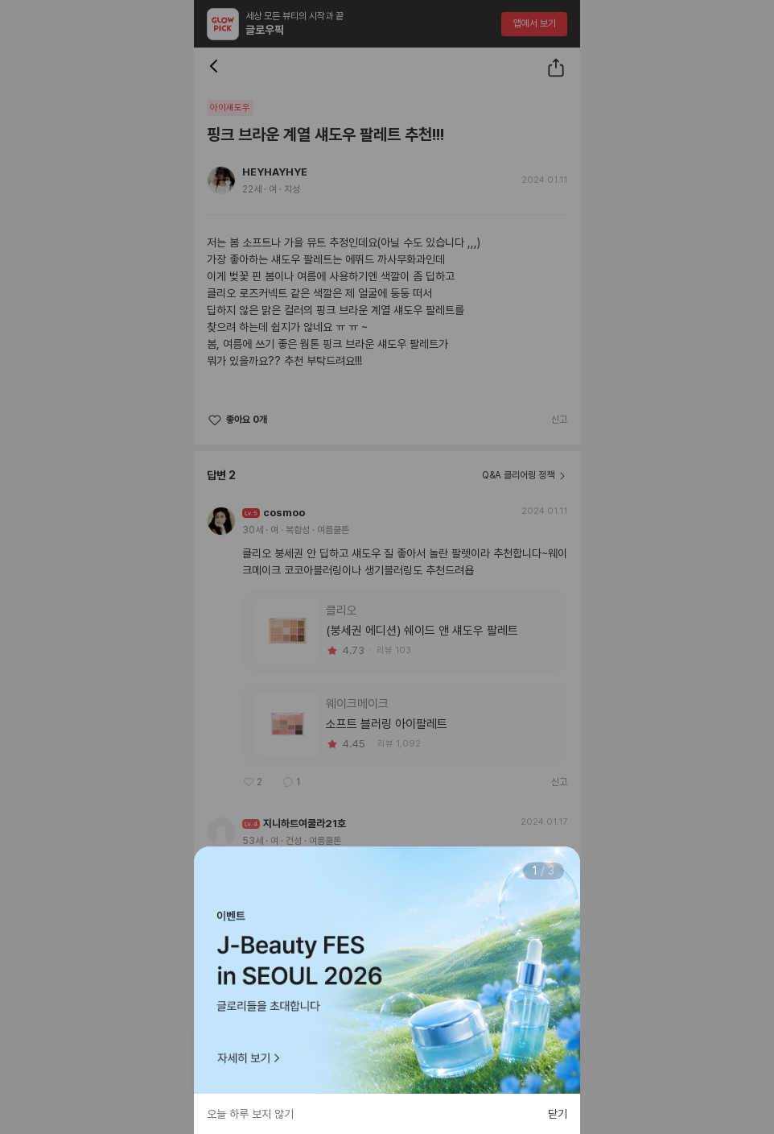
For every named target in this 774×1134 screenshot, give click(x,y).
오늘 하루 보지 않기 (250, 1113)
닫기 (557, 1113)
